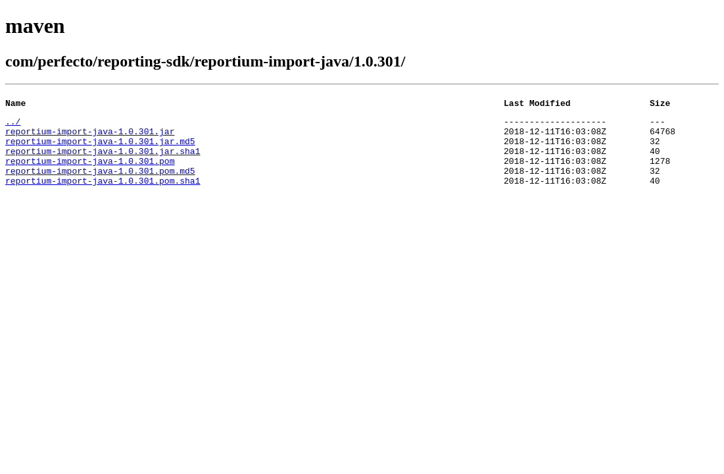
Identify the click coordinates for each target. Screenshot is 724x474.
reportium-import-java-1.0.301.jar (89, 137)
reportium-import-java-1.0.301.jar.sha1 (102, 161)
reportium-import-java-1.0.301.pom (89, 172)
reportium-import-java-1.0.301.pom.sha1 (102, 196)
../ (12, 125)
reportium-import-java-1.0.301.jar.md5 (100, 149)
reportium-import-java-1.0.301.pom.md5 (100, 184)
